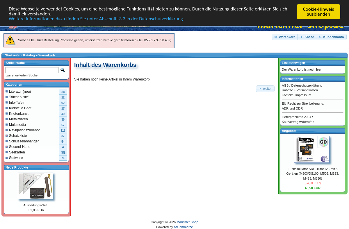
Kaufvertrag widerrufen (298, 121)
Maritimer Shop (187, 222)
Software (14, 157)
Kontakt (287, 94)
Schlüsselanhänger (22, 141)
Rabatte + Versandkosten (300, 90)
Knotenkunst (17, 113)
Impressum (303, 94)
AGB (285, 85)
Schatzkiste (16, 135)
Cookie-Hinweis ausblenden (318, 11)
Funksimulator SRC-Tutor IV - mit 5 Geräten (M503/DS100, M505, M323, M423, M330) (312, 173)
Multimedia (16, 124)
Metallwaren (17, 119)
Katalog (29, 55)
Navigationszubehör (23, 130)
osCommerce (183, 226)
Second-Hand (18, 146)
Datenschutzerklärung (306, 85)
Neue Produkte (17, 167)
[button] (285, 36)
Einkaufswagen (293, 63)
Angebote (289, 131)
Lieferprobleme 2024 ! (297, 117)
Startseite (12, 55)
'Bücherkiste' (17, 97)
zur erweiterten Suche (22, 75)
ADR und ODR (292, 108)
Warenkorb (46, 55)
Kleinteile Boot (18, 108)
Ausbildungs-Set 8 (36, 205)
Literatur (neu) (18, 91)
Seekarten (15, 152)
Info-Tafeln (15, 102)
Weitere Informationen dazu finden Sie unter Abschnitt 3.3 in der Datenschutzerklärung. (97, 19)
